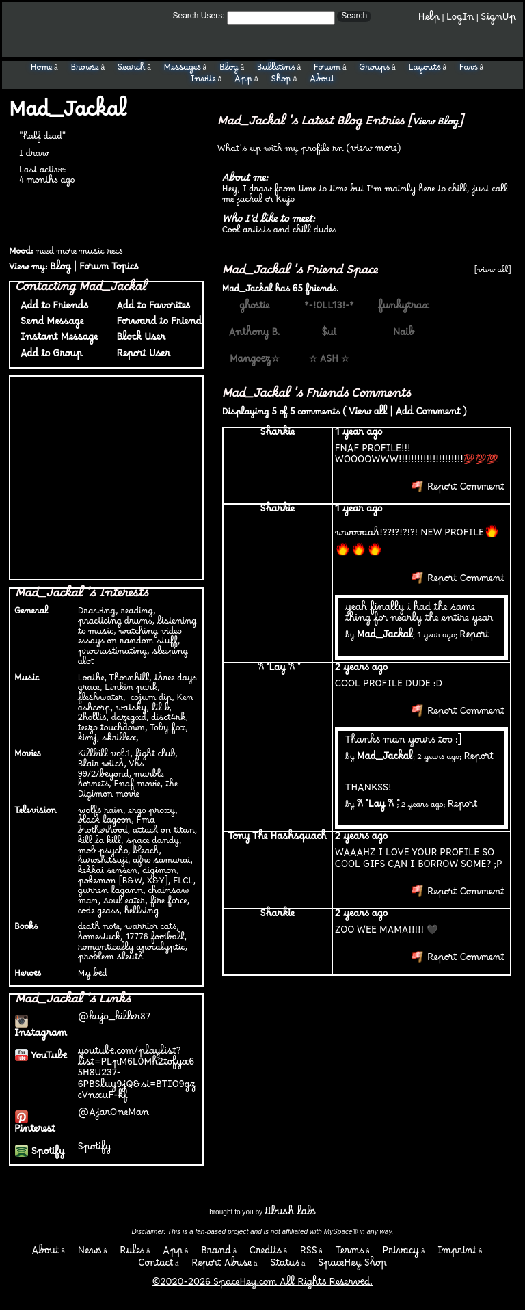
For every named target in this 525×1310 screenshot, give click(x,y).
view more (373, 151)
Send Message (49, 324)
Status (284, 1266)
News (90, 1253)
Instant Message (56, 340)
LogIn (460, 20)
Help (429, 20)
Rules (132, 1253)
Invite (203, 81)
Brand (216, 1253)
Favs (468, 70)
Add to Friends (51, 308)
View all (368, 414)
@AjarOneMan (113, 1115)
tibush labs (290, 1214)
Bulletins (276, 70)
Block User (138, 340)
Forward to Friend (156, 324)
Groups (374, 70)
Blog (229, 70)
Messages (181, 70)
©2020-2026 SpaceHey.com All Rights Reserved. (262, 1285)
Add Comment (427, 414)
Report (474, 637)
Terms (350, 1253)
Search (354, 16)
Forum (327, 70)
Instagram (40, 1030)
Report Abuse (221, 1266)
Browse (84, 70)
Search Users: (199, 16)
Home (42, 70)
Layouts (424, 70)
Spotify (39, 1154)
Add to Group (49, 356)
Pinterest (34, 1126)
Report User (140, 356)
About (322, 81)
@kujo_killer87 (114, 1020)
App (243, 81)
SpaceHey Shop (352, 1266)
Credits (266, 1253)
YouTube (41, 1059)
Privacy (400, 1253)
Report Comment (458, 490)
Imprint (457, 1253)
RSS (308, 1253)
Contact (155, 1266)
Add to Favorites (150, 308)
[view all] (492, 272)
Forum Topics (108, 269)
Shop (281, 81)
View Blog (435, 125)
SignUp (498, 20)
